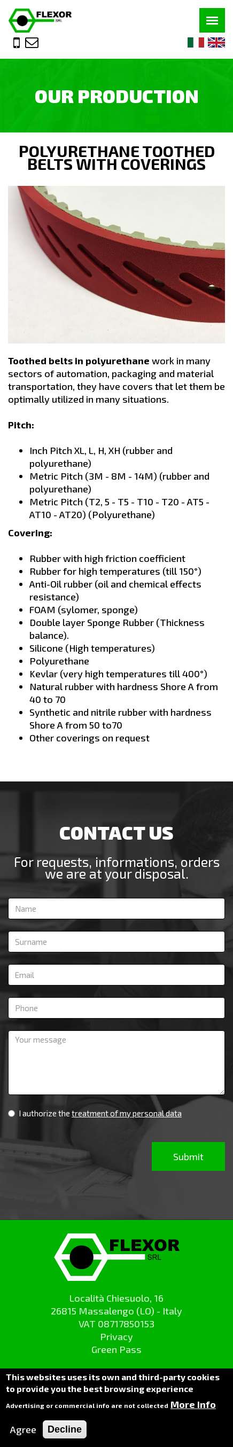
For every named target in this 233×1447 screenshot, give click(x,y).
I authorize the (95, 1113)
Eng (216, 42)
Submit (188, 1156)
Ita (196, 42)
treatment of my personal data (127, 1113)
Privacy (116, 1336)
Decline (65, 1433)
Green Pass (116, 1349)
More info (193, 1408)
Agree (23, 1434)
